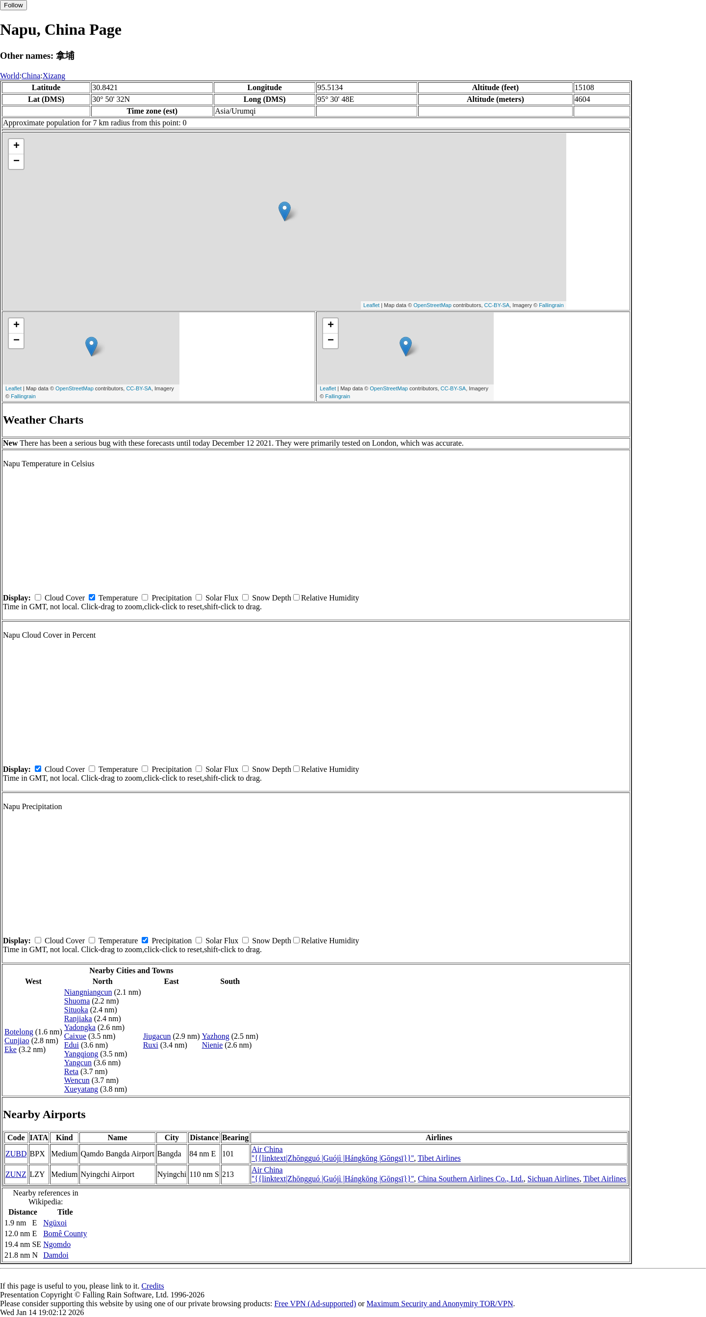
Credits (152, 1286)
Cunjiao (16, 1040)
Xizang (54, 76)
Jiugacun (157, 1036)
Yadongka (80, 1027)
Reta (71, 1071)
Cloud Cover (65, 598)
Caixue (75, 1036)
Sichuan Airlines (554, 1178)
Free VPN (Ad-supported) (315, 1303)
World (10, 76)
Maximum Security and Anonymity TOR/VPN (440, 1303)
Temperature (118, 598)
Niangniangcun (88, 992)
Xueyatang (81, 1089)
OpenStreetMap (432, 305)
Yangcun (78, 1062)
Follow (13, 5)
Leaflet (371, 305)
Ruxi (150, 1045)
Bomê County (65, 1233)
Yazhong (215, 1036)
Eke (10, 1049)
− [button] (16, 161)
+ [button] (16, 146)
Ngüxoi (55, 1223)
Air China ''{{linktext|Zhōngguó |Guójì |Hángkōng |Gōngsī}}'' (333, 1153)
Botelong (18, 1032)
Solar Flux (221, 598)
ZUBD (16, 1153)
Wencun (77, 1080)
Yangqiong (81, 1054)
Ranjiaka (78, 1018)
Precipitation (171, 598)
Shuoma (77, 1001)
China (31, 76)
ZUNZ (15, 1174)
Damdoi (56, 1255)
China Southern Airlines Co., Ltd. (471, 1178)
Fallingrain (551, 305)
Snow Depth (271, 598)
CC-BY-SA (497, 305)
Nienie (212, 1045)
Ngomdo (57, 1244)
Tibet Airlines (439, 1158)
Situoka (76, 1010)
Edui (71, 1045)
